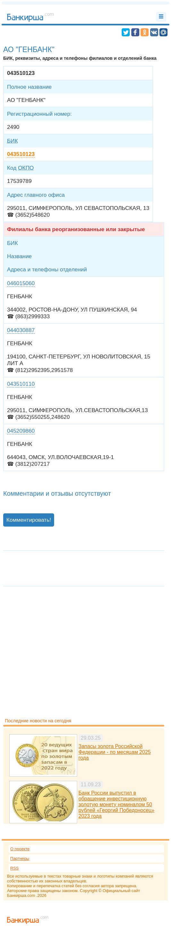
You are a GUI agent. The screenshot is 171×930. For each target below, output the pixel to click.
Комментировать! (28, 520)
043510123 (21, 154)
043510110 (21, 384)
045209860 (21, 431)
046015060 (21, 283)
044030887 (21, 330)
